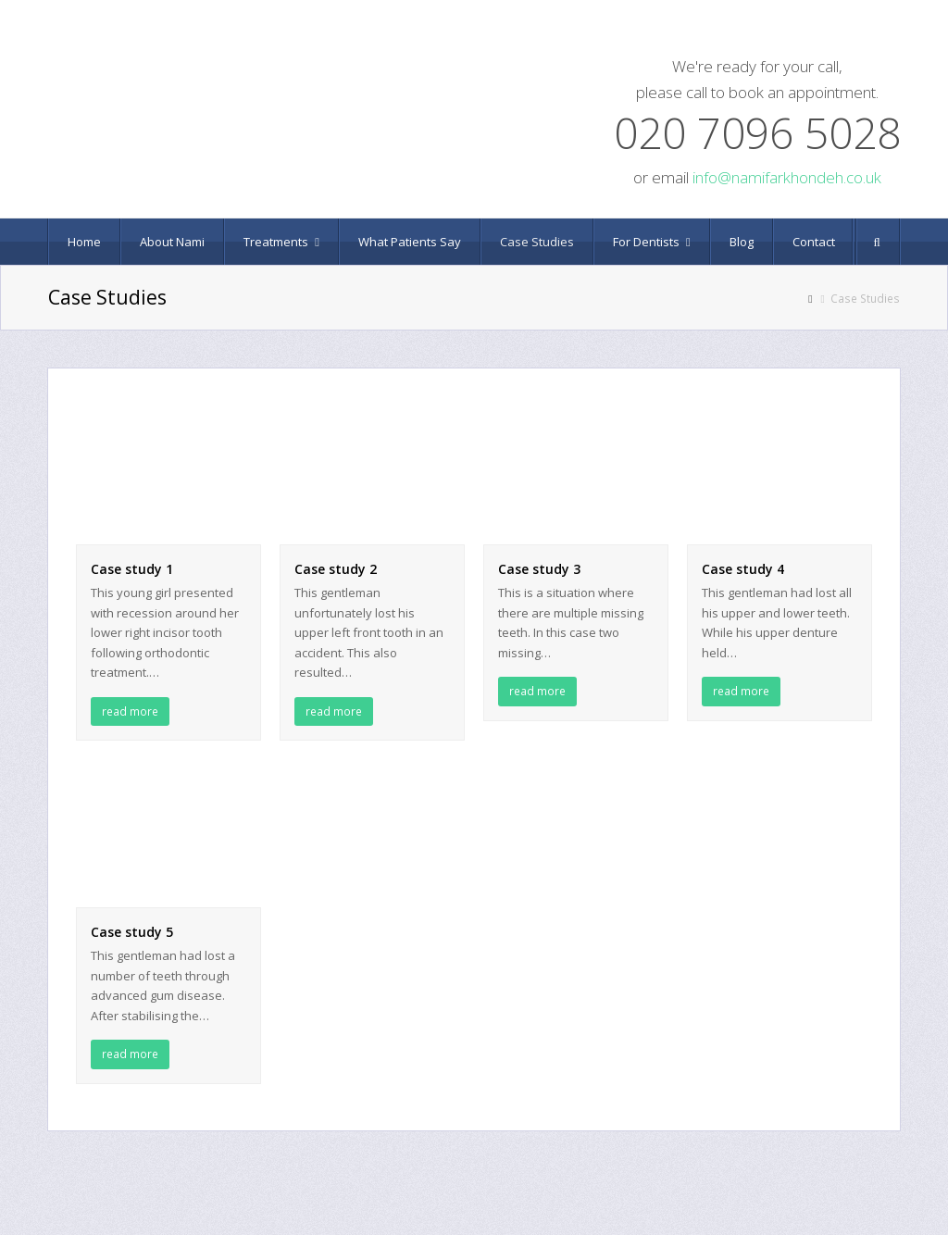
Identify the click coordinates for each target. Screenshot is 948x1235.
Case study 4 (743, 569)
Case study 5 (132, 932)
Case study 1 (132, 569)
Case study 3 (539, 569)
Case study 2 (335, 569)
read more (130, 711)
